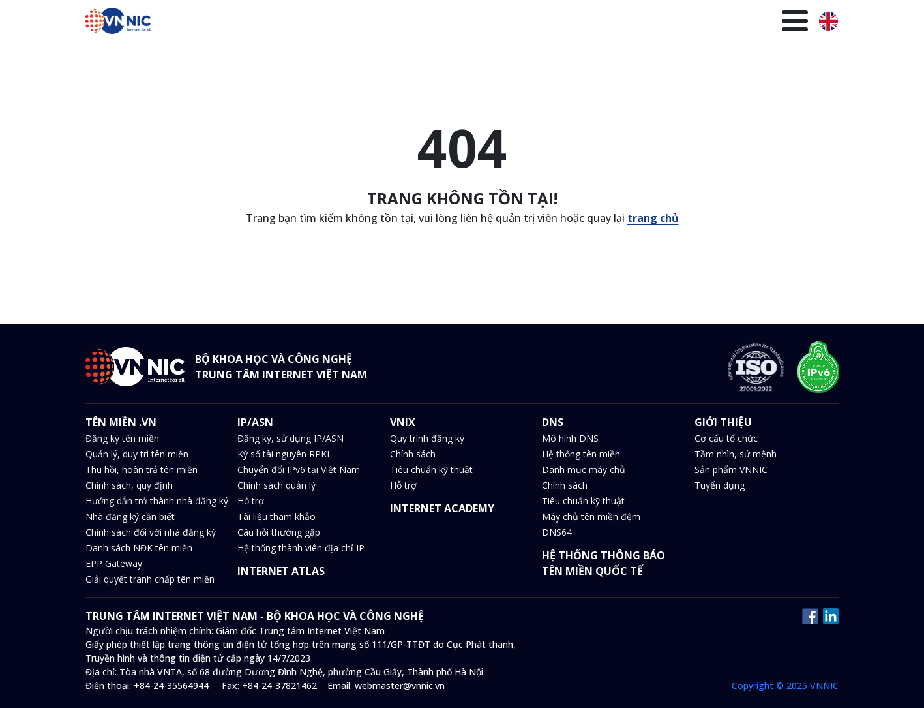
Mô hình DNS (570, 438)
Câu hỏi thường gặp (278, 532)
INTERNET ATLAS (281, 571)
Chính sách (413, 454)
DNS (472, 22)
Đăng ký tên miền (122, 438)
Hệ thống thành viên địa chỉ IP (301, 548)
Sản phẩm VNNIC (731, 469)
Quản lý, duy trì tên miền (136, 454)
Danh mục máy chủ (583, 469)
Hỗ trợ (250, 501)
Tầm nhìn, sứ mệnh (735, 454)
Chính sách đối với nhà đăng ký (150, 532)
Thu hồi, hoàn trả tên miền (141, 469)
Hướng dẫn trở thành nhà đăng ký (156, 501)
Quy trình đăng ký (427, 438)
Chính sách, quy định (129, 485)
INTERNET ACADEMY (442, 508)
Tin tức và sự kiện (540, 22)
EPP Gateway (113, 563)
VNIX (436, 22)
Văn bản (617, 22)
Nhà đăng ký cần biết (130, 516)
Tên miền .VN (332, 22)
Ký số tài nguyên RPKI (283, 454)
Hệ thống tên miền (581, 454)
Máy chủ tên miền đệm (591, 516)
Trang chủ (261, 22)
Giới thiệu (777, 22)
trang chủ (653, 218)
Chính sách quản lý (276, 485)
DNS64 (557, 532)
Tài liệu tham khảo (276, 516)
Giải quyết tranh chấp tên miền (150, 579)
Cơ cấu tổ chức (726, 438)
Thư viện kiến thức (695, 22)
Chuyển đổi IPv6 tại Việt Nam (298, 469)
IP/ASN (394, 22)
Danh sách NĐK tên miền (138, 548)
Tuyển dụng (719, 485)
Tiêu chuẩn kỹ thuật (431, 469)
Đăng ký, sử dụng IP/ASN (290, 438)
